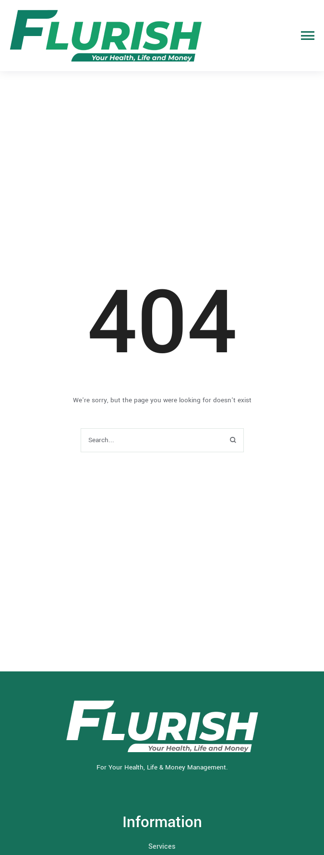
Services (162, 847)
